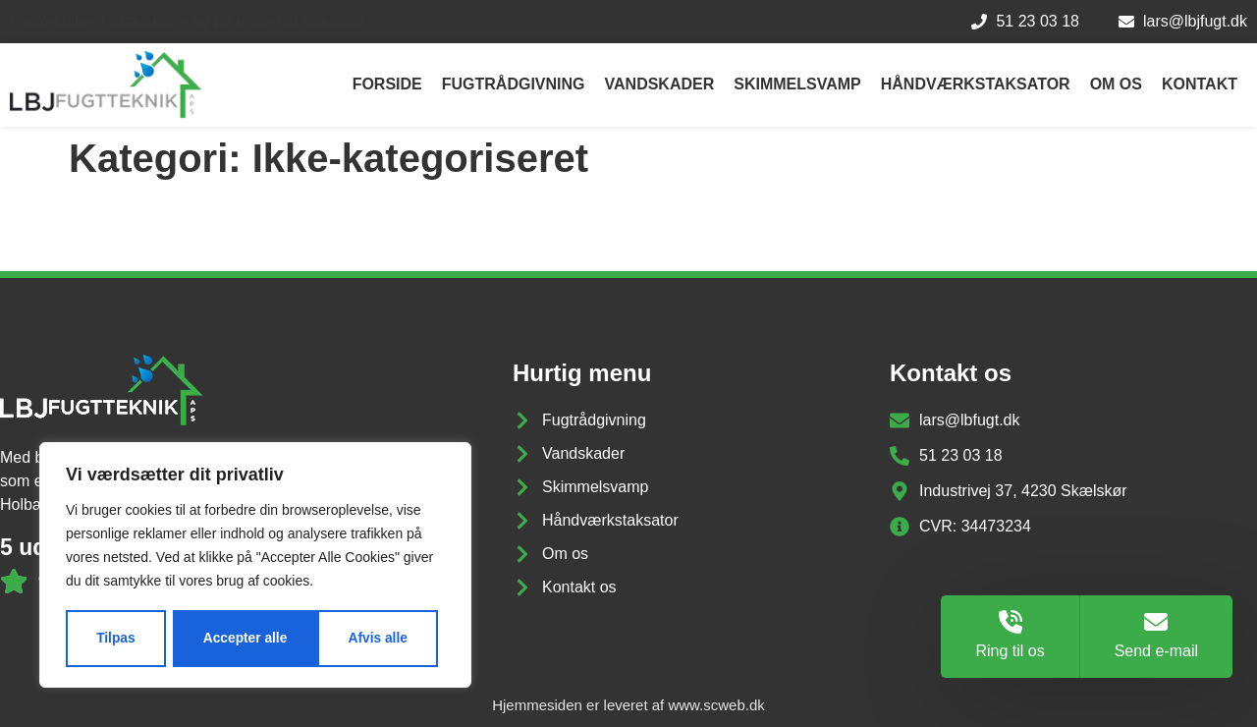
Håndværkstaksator (975, 84)
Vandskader (660, 84)
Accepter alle (372, 638)
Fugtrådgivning (513, 84)
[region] (255, 566)
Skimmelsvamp (797, 84)
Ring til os (1009, 651)
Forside (387, 84)
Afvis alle (232, 638)
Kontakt (1199, 84)
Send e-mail (1156, 651)
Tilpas (115, 638)
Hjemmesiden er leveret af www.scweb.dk (628, 705)
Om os (1116, 84)
